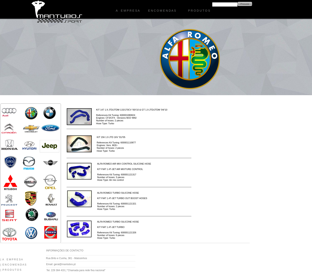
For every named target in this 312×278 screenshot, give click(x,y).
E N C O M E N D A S (162, 10)
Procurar (244, 4)
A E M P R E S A (128, 10)
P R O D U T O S (199, 10)
